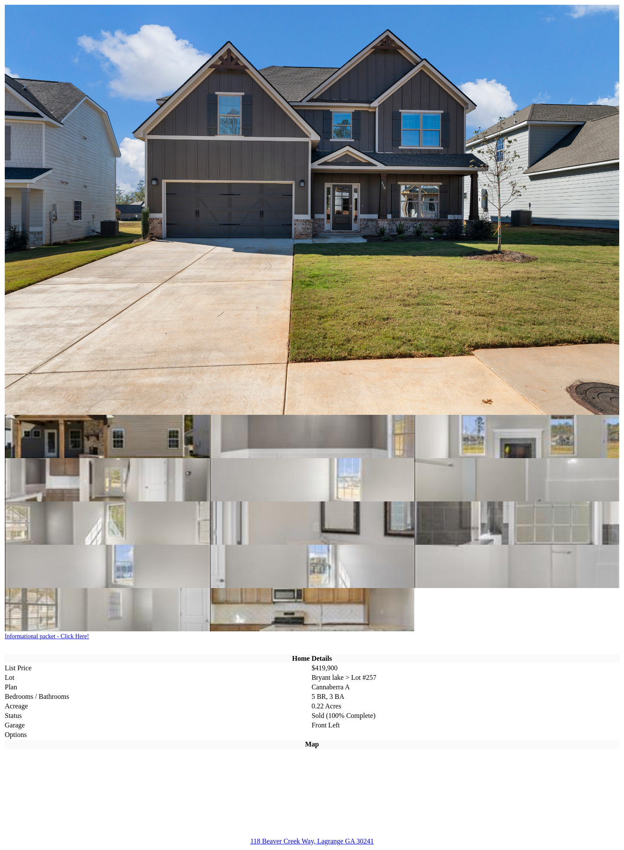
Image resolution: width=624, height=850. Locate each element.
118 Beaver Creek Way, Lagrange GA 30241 (312, 841)
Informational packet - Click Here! (47, 636)
